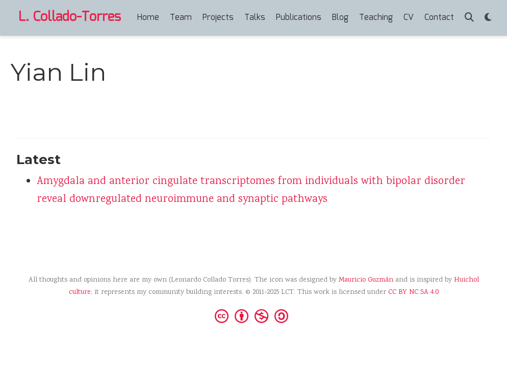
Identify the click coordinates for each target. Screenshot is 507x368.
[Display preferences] (488, 18)
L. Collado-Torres (69, 17)
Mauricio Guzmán (366, 280)
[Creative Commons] (253, 315)
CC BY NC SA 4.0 (413, 292)
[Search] (469, 18)
